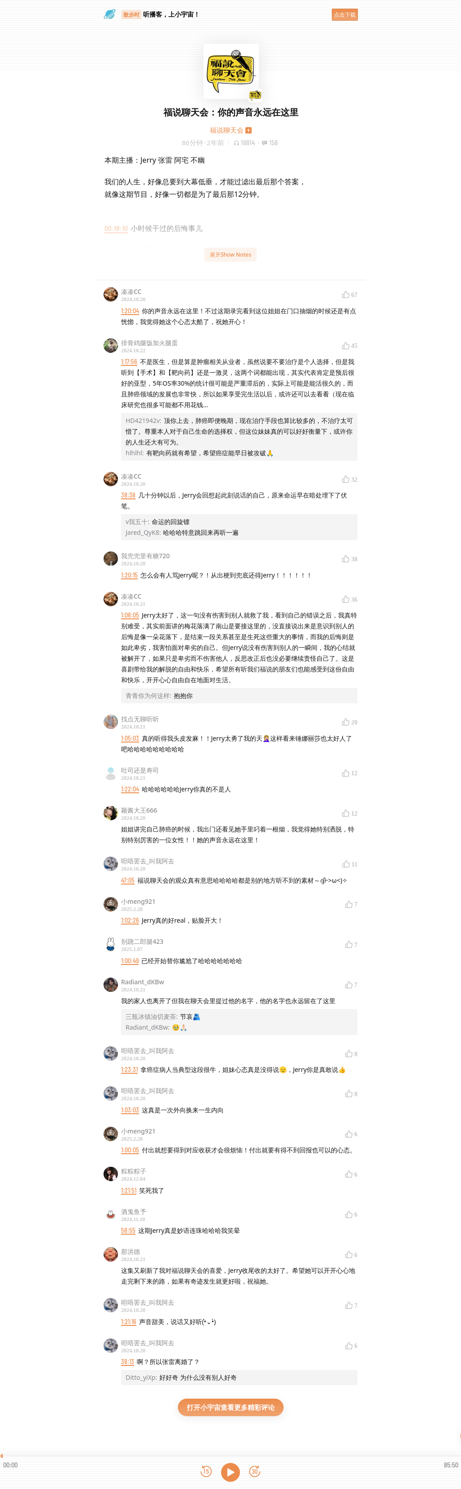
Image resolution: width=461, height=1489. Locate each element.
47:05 (128, 880)
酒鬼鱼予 (133, 1211)
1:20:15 (129, 575)
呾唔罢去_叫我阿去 (147, 861)
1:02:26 (130, 920)
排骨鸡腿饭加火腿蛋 (149, 342)
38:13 (127, 1361)
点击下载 (345, 14)
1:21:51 (128, 1190)
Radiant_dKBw (142, 982)
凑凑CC (131, 291)
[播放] (230, 1472)
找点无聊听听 (140, 719)
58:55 (128, 1230)
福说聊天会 (227, 129)
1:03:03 (130, 1110)
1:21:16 (128, 1321)
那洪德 (130, 1251)
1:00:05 (130, 1150)
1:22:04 (130, 789)
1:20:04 (130, 311)
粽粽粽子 (133, 1171)
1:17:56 (129, 361)
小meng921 (138, 901)
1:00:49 (130, 961)
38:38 (128, 495)
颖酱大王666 (139, 810)
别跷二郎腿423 (142, 941)
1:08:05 (130, 615)
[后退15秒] (206, 1472)
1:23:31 (129, 1069)
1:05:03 (130, 738)
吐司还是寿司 (140, 770)
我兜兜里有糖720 (145, 555)
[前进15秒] (254, 1472)
